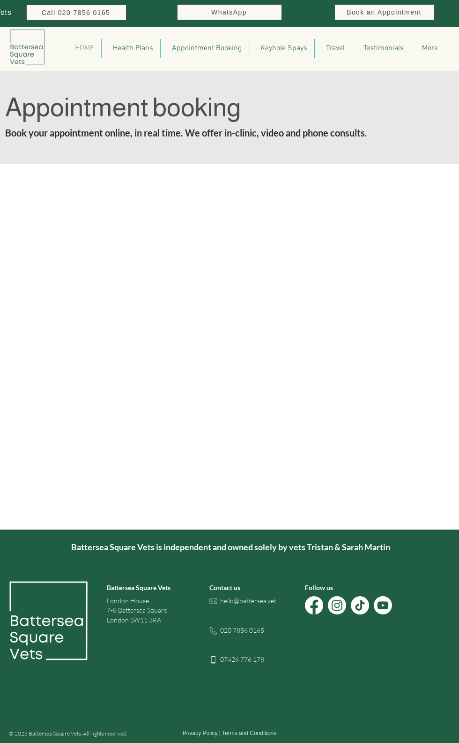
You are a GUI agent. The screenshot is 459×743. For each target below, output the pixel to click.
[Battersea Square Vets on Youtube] (383, 605)
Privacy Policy (200, 733)
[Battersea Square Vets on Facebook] (314, 605)
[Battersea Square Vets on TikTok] (360, 605)
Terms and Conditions (249, 733)
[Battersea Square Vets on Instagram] (337, 605)
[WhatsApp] (229, 12)
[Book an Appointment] (384, 12)
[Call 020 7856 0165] (76, 13)
